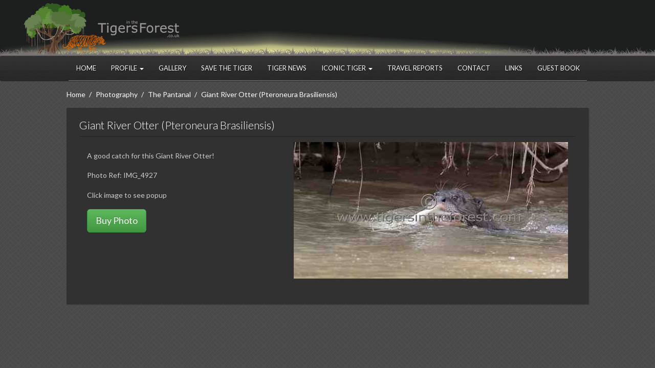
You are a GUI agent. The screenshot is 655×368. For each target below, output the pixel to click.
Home (86, 68)
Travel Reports (415, 68)
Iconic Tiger (347, 68)
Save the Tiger (226, 68)
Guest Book (558, 68)
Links (513, 68)
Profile (127, 68)
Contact (473, 68)
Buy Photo (117, 220)
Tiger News (287, 68)
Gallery (172, 68)
